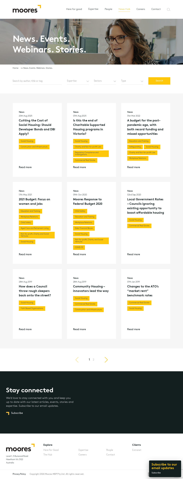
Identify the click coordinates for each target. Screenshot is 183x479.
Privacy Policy (19, 474)
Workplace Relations (137, 158)
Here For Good (50, 450)
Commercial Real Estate (85, 160)
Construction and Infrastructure (34, 147)
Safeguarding (135, 147)
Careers (140, 9)
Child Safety (26, 224)
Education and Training (138, 141)
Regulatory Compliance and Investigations (86, 154)
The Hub (47, 455)
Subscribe (156, 473)
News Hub (124, 9)
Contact (156, 9)
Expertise (93, 9)
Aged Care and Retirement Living (35, 230)
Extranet (136, 450)
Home (15, 68)
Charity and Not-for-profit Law (88, 147)
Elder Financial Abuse (84, 230)
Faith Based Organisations (32, 310)
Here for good (74, 9)
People (108, 9)
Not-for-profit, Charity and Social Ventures (35, 236)
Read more (25, 167)
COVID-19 (79, 249)
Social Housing (27, 141)
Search (159, 81)
